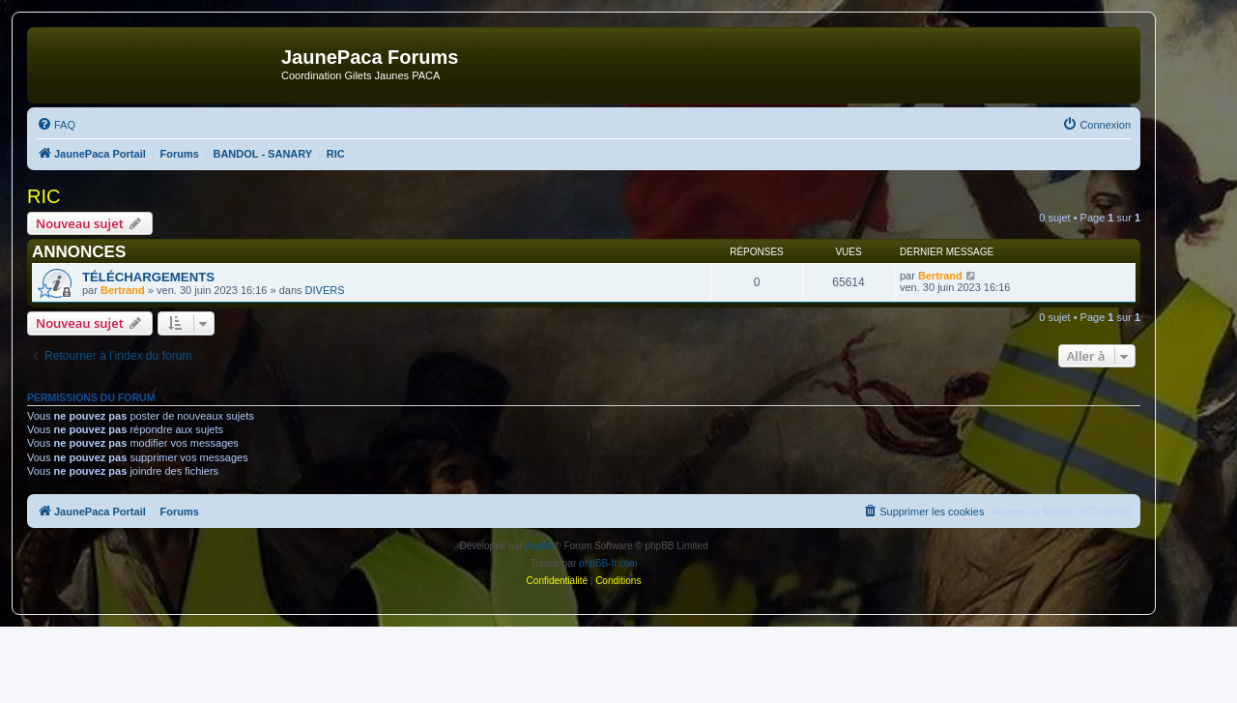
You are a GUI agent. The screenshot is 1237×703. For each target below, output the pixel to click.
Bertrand (123, 290)
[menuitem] (56, 124)
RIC (43, 196)
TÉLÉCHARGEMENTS (148, 277)
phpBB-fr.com (608, 563)
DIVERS (325, 290)
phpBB (539, 546)
